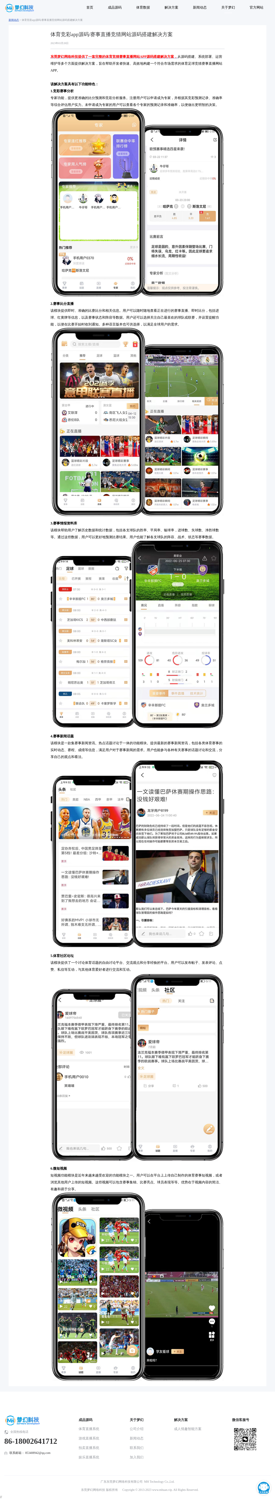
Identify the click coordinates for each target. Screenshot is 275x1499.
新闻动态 (14, 19)
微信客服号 (240, 1420)
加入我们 (137, 1457)
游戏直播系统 (89, 1438)
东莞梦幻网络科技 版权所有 (99, 1489)
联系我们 (137, 1448)
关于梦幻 (137, 1420)
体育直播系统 (89, 1429)
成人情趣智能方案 (188, 1429)
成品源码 (85, 1420)
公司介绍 (137, 1429)
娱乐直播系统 (89, 1457)
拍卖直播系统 (89, 1448)
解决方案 (181, 1420)
